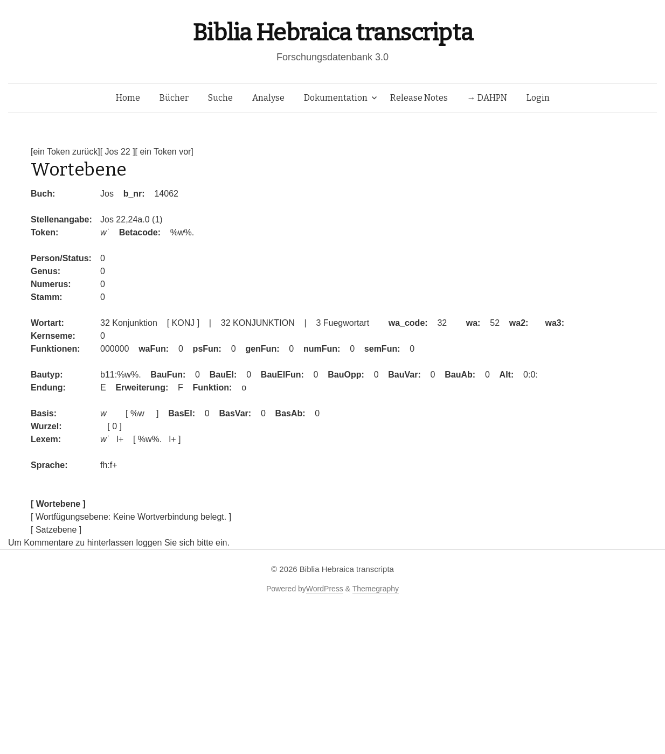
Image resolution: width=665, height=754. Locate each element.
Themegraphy (375, 588)
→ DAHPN (487, 98)
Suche (220, 98)
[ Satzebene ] (56, 529)
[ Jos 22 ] (117, 151)
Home (128, 98)
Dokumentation (336, 98)
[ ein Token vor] (164, 151)
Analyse (268, 98)
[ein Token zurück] (65, 151)
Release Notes (419, 98)
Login (538, 98)
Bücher (174, 98)
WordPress (324, 588)
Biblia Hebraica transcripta (332, 32)
